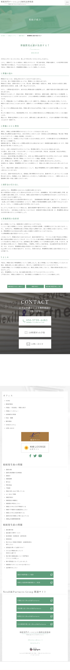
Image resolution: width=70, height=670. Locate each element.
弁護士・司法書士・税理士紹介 (16, 407)
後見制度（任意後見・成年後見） (17, 536)
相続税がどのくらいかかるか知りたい (18, 564)
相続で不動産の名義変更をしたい (17, 509)
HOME (3, 35)
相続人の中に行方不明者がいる (16, 506)
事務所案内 (9, 404)
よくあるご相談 (11, 494)
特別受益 (9, 485)
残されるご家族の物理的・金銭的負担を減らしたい (19, 543)
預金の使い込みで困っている (15, 491)
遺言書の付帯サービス (13, 533)
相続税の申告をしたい (13, 503)
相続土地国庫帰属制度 (13, 519)
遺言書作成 (9, 530)
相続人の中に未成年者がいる (15, 513)
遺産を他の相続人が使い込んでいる (17, 516)
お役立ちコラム (12, 35)
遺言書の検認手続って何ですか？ (54, 286)
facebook (30, 455)
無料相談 (9, 421)
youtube (40, 455)
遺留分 (8, 476)
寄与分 (8, 482)
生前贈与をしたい (12, 568)
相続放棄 (9, 479)
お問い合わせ (10, 428)
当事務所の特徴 (11, 414)
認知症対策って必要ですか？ (15, 547)
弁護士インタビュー (12, 411)
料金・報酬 (9, 418)
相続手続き (22, 35)
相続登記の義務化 (12, 500)
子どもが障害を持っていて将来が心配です (14, 552)
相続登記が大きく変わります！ (16, 286)
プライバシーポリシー (34, 640)
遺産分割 (9, 469)
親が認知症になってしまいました (16, 561)
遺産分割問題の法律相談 (14, 473)
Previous (2, 364)
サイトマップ (34, 643)
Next (68, 364)
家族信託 (9, 539)
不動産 (8, 488)
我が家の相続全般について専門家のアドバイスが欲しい (17, 557)
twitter (35, 455)
